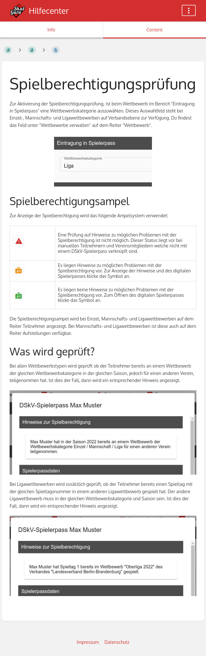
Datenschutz (117, 642)
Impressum (88, 642)
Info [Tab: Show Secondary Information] (51, 29)
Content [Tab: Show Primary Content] (154, 29)
